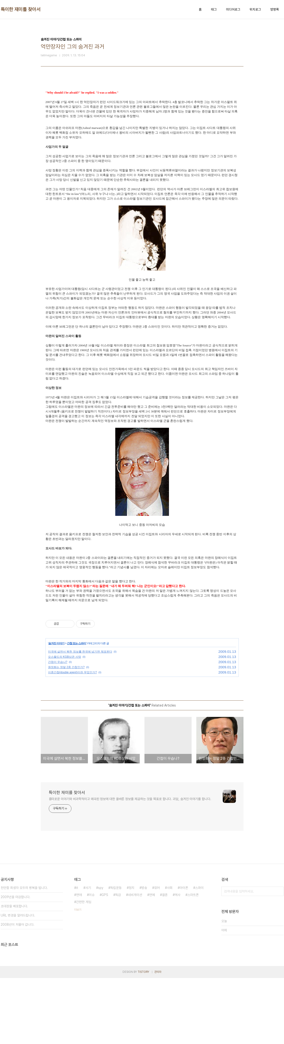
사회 (170, 888)
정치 (131, 888)
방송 (144, 888)
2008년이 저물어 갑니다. (17, 924)
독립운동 (116, 888)
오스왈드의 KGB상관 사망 (64, 656)
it (77, 888)
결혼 (165, 895)
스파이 (199, 888)
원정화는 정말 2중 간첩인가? (66, 667)
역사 (177, 895)
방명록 (274, 9)
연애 (79, 895)
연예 (152, 895)
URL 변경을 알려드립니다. (18, 915)
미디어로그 (233, 9)
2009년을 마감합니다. (15, 897)
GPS (105, 895)
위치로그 (255, 9)
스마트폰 (193, 895)
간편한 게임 (83, 902)
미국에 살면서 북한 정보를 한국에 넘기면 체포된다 (80, 651)
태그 (214, 9)
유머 (157, 888)
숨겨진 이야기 (56, 643)
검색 (278, 891)
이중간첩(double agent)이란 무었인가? (72, 672)
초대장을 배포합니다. (14, 906)
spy (100, 888)
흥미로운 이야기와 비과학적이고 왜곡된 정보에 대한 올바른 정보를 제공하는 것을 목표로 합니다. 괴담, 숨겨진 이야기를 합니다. (130, 799)
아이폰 (184, 888)
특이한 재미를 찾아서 (21, 9)
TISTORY (143, 972)
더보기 (77, 909)
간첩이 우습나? (57, 662)
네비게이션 (135, 895)
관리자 (157, 972)
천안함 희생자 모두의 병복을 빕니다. (24, 888)
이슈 (92, 895)
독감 (118, 895)
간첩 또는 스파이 (76, 643)
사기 (88, 888)
